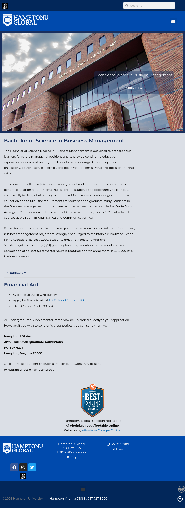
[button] (173, 21)
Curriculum (18, 273)
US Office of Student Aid (67, 300)
